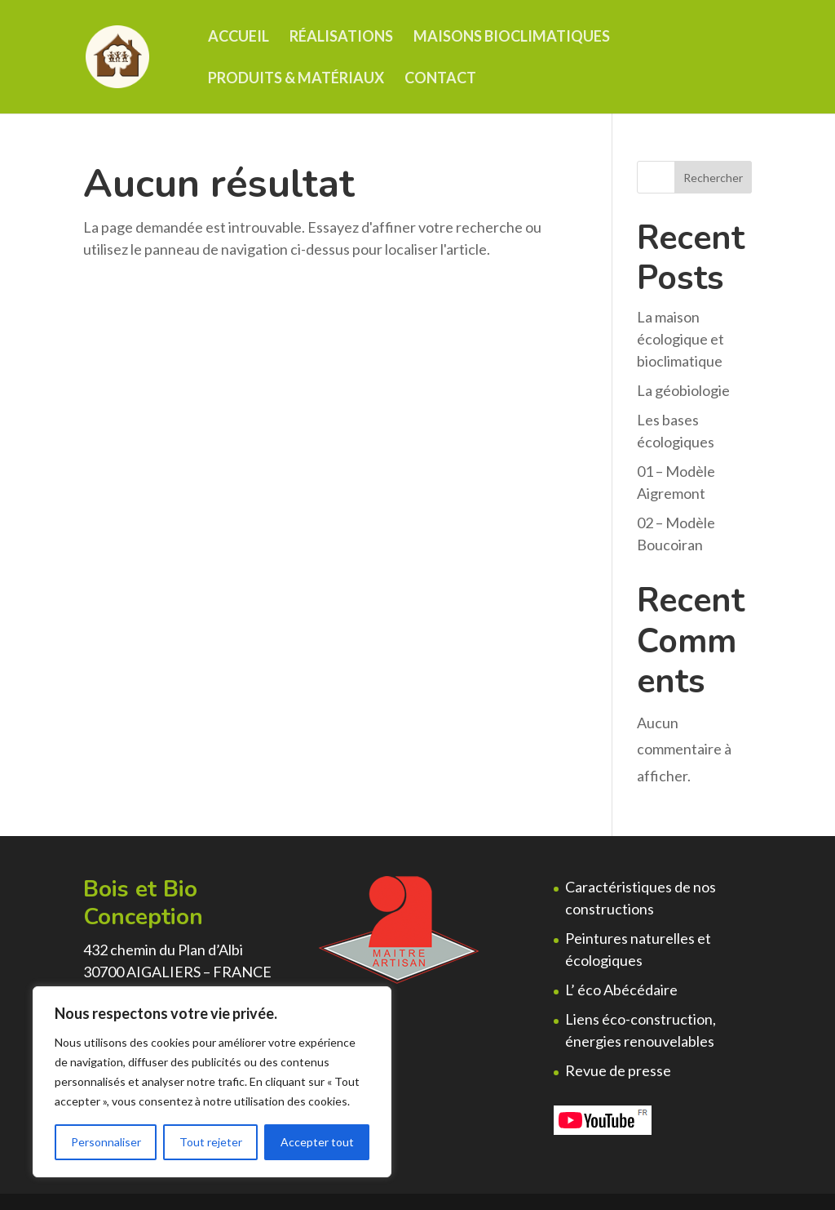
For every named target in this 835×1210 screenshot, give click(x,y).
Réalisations (341, 37)
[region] (212, 1081)
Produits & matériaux (296, 79)
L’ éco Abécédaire (621, 990)
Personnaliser (106, 1142)
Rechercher (713, 178)
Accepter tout (317, 1142)
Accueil (238, 37)
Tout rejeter (210, 1142)
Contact (440, 79)
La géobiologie (683, 390)
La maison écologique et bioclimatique (680, 339)
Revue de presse (618, 1070)
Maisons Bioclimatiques (511, 37)
